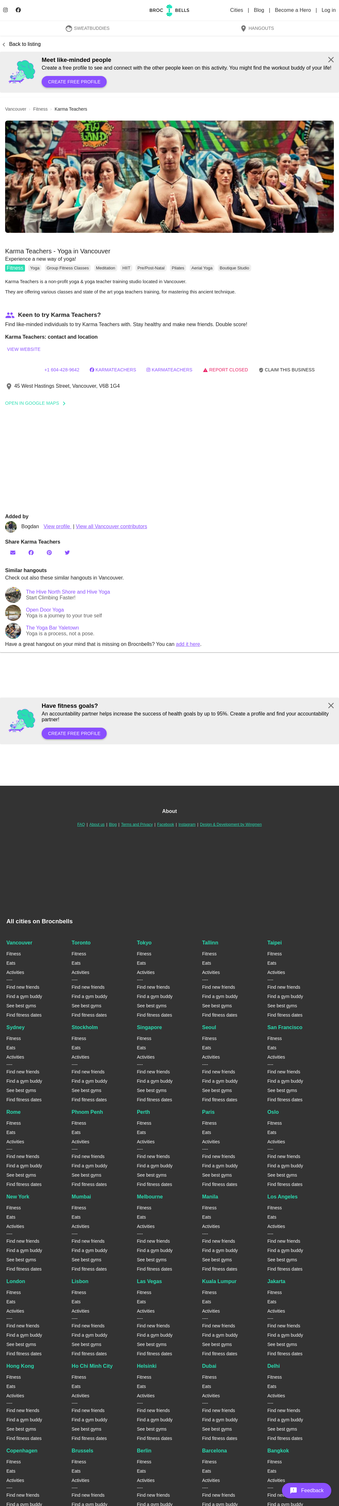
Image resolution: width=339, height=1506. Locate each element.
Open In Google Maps (37, 403)
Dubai (209, 1366)
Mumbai (81, 1196)
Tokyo (144, 942)
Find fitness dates (24, 1015)
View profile (57, 526)
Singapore (149, 1027)
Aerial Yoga (202, 268)
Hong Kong (20, 1366)
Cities (237, 10)
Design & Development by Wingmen (231, 824)
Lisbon (80, 1281)
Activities (15, 972)
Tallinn (210, 942)
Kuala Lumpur (219, 1281)
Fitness (15, 268)
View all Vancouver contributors (111, 526)
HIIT (126, 268)
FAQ (81, 824)
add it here (188, 644)
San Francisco (284, 1027)
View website (23, 349)
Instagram (186, 824)
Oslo (273, 1112)
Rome (13, 1112)
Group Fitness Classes (68, 268)
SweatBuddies (87, 28)
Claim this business (287, 370)
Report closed (225, 370)
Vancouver (19, 942)
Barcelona (214, 1450)
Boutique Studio (234, 268)
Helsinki (146, 1366)
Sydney (15, 1027)
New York (17, 1196)
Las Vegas (149, 1281)
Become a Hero (293, 10)
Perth (143, 1112)
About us (96, 824)
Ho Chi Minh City (92, 1366)
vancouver (15, 109)
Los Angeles (282, 1196)
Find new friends (22, 987)
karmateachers (113, 370)
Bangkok (278, 1450)
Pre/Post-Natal (151, 268)
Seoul (209, 1027)
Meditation (105, 268)
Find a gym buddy (24, 996)
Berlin (144, 1450)
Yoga (34, 268)
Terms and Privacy (137, 824)
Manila (210, 1196)
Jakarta (276, 1281)
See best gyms (21, 1005)
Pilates (178, 268)
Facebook (165, 824)
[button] (169, 177)
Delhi (273, 1366)
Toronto (81, 942)
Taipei (274, 942)
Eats (10, 963)
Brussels (83, 1450)
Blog (260, 10)
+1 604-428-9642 (61, 370)
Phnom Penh (87, 1112)
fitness (40, 109)
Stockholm (85, 1027)
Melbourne (150, 1196)
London (15, 1281)
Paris (208, 1112)
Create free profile (74, 82)
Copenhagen (21, 1450)
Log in (329, 10)
